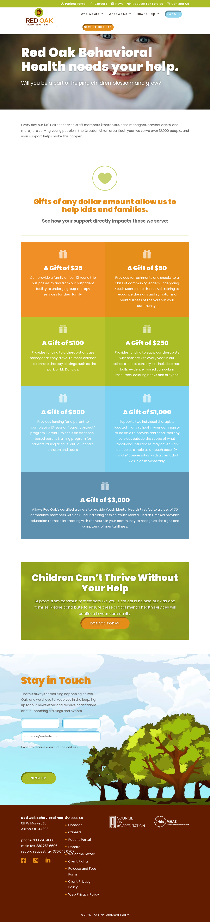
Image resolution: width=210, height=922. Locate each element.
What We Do (118, 14)
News (119, 4)
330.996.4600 (43, 840)
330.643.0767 (63, 851)
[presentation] (52, 762)
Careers (100, 4)
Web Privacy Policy (83, 894)
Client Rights (78, 861)
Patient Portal (79, 839)
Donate (173, 14)
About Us (75, 817)
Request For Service (147, 4)
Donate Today (105, 623)
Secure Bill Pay (98, 27)
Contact (75, 825)
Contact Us (180, 4)
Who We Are (90, 14)
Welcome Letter (81, 854)
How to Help (146, 14)
